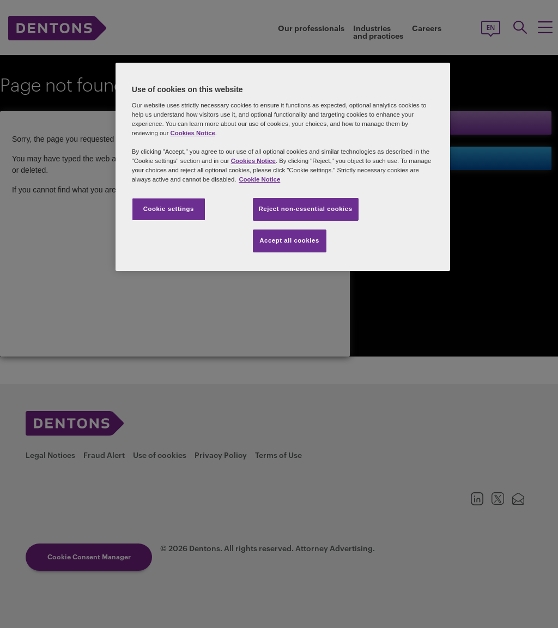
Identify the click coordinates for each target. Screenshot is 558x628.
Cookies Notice (193, 133)
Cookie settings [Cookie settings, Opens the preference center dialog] (168, 209)
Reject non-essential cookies (306, 209)
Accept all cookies (289, 240)
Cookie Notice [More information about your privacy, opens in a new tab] (259, 179)
